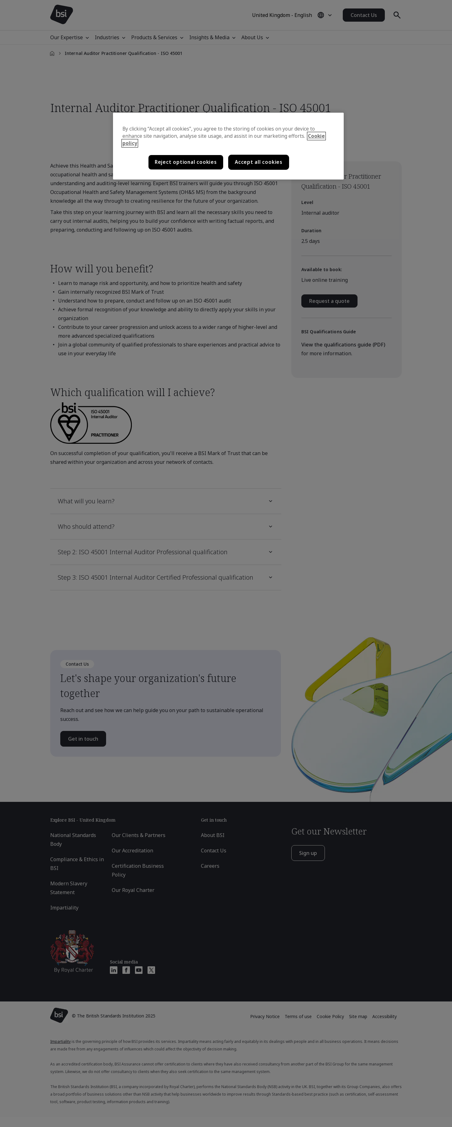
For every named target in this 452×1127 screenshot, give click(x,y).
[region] (228, 146)
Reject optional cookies (186, 162)
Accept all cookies (258, 162)
